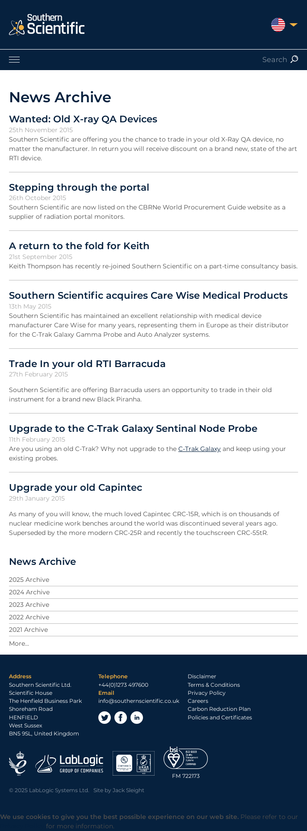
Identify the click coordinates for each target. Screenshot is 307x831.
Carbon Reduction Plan (219, 709)
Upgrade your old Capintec (75, 487)
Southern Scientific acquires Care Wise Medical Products (148, 295)
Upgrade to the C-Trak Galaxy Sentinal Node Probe (133, 428)
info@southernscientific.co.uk (138, 700)
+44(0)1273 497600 (123, 684)
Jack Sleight (128, 790)
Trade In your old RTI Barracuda (87, 363)
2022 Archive (29, 617)
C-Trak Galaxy (199, 449)
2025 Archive (29, 580)
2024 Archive (29, 592)
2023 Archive (29, 605)
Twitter (104, 717)
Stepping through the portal (79, 187)
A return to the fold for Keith (79, 245)
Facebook (120, 717)
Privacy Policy (207, 692)
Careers (198, 700)
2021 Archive (28, 630)
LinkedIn (136, 717)
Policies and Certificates (220, 717)
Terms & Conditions (214, 684)
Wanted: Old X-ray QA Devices (83, 119)
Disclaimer (202, 676)
